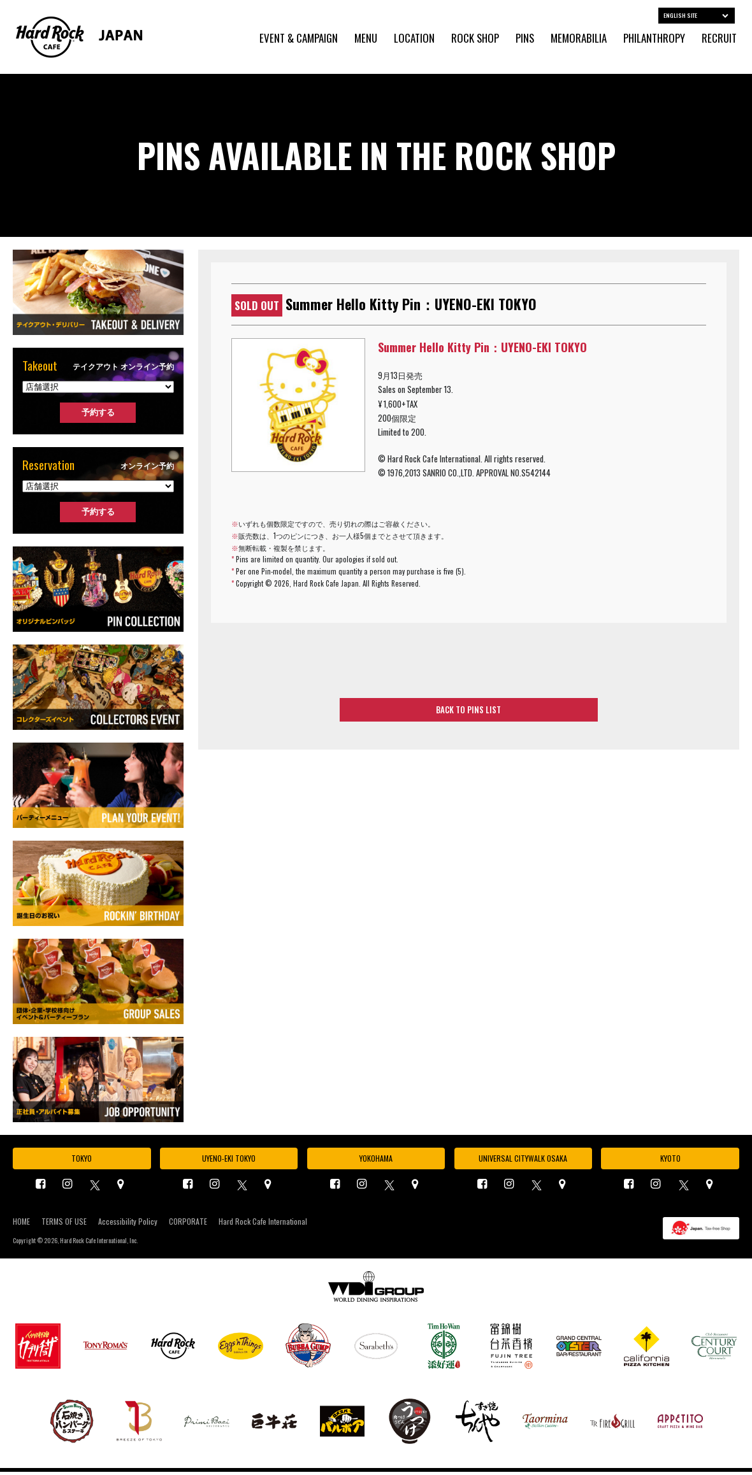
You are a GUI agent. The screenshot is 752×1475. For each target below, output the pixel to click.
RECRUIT (719, 38)
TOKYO (81, 1160)
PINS (525, 38)
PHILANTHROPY (654, 38)
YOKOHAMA (376, 1160)
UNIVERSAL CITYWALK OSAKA (523, 1160)
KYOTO (670, 1160)
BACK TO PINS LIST (469, 712)
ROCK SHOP (475, 38)
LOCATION (414, 38)
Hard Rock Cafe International (263, 1225)
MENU (365, 38)
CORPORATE (188, 1225)
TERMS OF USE (64, 1225)
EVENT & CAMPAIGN (298, 38)
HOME (21, 1225)
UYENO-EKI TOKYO (229, 1160)
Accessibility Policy (127, 1225)
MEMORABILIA (579, 38)
